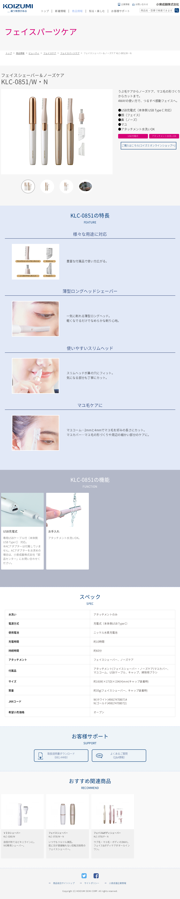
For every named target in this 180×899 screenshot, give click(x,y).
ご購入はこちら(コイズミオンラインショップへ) (148, 145)
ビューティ (34, 53)
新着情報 (60, 11)
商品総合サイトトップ (64, 884)
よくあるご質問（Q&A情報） (119, 756)
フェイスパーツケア (70, 53)
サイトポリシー (91, 884)
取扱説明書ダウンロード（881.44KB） (61, 756)
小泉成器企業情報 (117, 884)
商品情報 (77, 11)
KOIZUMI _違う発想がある (18, 8)
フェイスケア (49, 53)
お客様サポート (120, 11)
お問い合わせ (141, 4)
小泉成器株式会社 (167, 4)
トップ (45, 11)
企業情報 (125, 4)
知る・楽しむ (97, 11)
